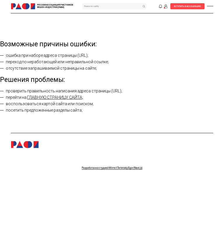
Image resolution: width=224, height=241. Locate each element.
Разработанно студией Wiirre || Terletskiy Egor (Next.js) (112, 167)
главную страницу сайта (54, 97)
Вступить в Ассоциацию (187, 6)
